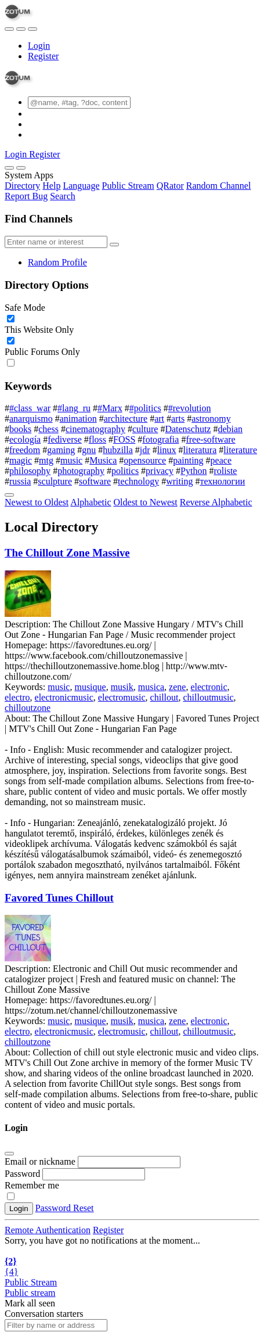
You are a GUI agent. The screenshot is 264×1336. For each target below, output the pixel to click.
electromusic (122, 697)
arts (178, 418)
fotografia (160, 439)
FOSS (124, 439)
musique (90, 687)
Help (51, 186)
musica (151, 687)
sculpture (55, 481)
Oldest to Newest (146, 502)
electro (17, 697)
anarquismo (31, 418)
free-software (210, 439)
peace (221, 460)
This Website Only (39, 330)
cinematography (95, 429)
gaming (61, 450)
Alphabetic (90, 502)
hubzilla (118, 450)
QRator (170, 186)
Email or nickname (41, 1161)
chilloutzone (27, 708)
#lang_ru (74, 408)
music (71, 460)
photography (80, 471)
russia (20, 481)
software (95, 481)
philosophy (29, 471)
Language (81, 186)
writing (179, 481)
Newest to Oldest (36, 502)
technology (138, 481)
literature (240, 450)
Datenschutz (188, 429)
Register (43, 56)
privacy (159, 471)
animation (78, 418)
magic (20, 460)
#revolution (189, 408)
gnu (89, 450)
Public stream (30, 1293)
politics (125, 471)
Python (193, 471)
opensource (145, 460)
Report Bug (26, 196)
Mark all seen (30, 1303)
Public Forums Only (42, 352)
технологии (222, 481)
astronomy (211, 418)
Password (22, 1174)
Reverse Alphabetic (216, 502)
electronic (208, 687)
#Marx (109, 408)
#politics (145, 408)
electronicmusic (64, 697)
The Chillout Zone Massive (67, 553)
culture (145, 429)
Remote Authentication (48, 1230)
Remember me (32, 1185)
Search (62, 196)
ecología (25, 439)
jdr (145, 450)
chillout (164, 697)
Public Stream (128, 186)
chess (48, 429)
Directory (22, 186)
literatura (200, 450)
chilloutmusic (208, 697)
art (159, 418)
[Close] (21, 168)
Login (39, 46)
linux (166, 450)
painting (188, 460)
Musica (103, 460)
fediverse (65, 439)
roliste (225, 471)
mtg (46, 460)
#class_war (29, 408)
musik (122, 687)
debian (230, 429)
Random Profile (57, 262)
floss (97, 439)
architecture (126, 418)
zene (177, 687)
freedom (24, 450)
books (20, 429)
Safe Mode (25, 308)
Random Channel (218, 186)
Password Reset (64, 1208)
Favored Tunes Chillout (59, 898)
